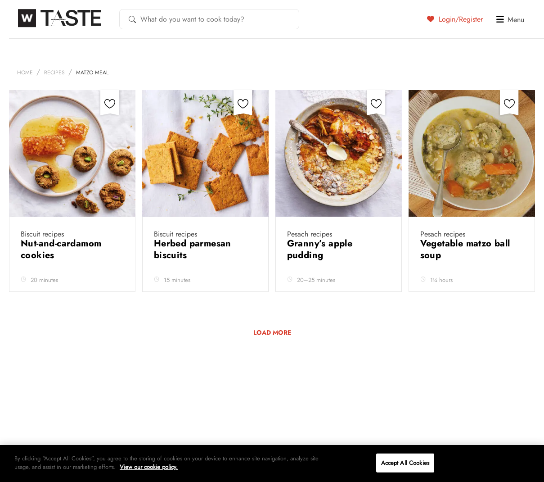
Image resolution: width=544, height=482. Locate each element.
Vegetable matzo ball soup (465, 249)
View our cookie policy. (149, 467)
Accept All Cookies (405, 463)
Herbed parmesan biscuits (192, 249)
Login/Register (455, 19)
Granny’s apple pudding (320, 249)
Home (25, 72)
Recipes (54, 72)
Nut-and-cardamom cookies (61, 249)
